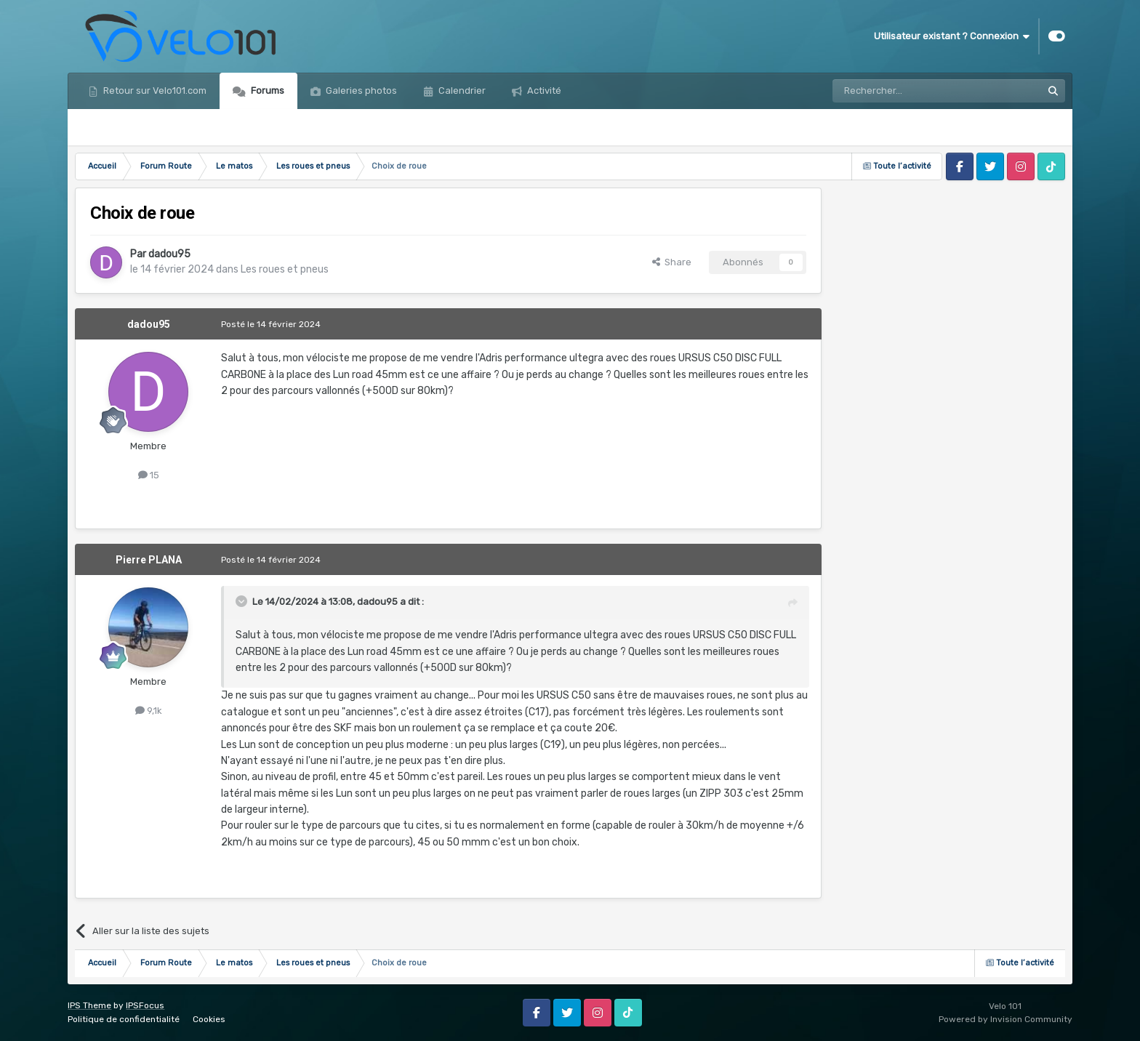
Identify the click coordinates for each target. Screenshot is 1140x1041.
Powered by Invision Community (1005, 1019)
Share (671, 262)
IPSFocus (145, 1005)
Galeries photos (360, 90)
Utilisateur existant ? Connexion (951, 36)
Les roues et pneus (285, 269)
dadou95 (169, 254)
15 (148, 475)
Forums (266, 90)
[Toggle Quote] (243, 601)
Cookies (209, 1019)
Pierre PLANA (149, 560)
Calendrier (461, 90)
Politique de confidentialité (124, 1019)
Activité (543, 90)
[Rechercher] (905, 91)
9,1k (148, 710)
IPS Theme (89, 1005)
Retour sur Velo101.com (153, 90)
